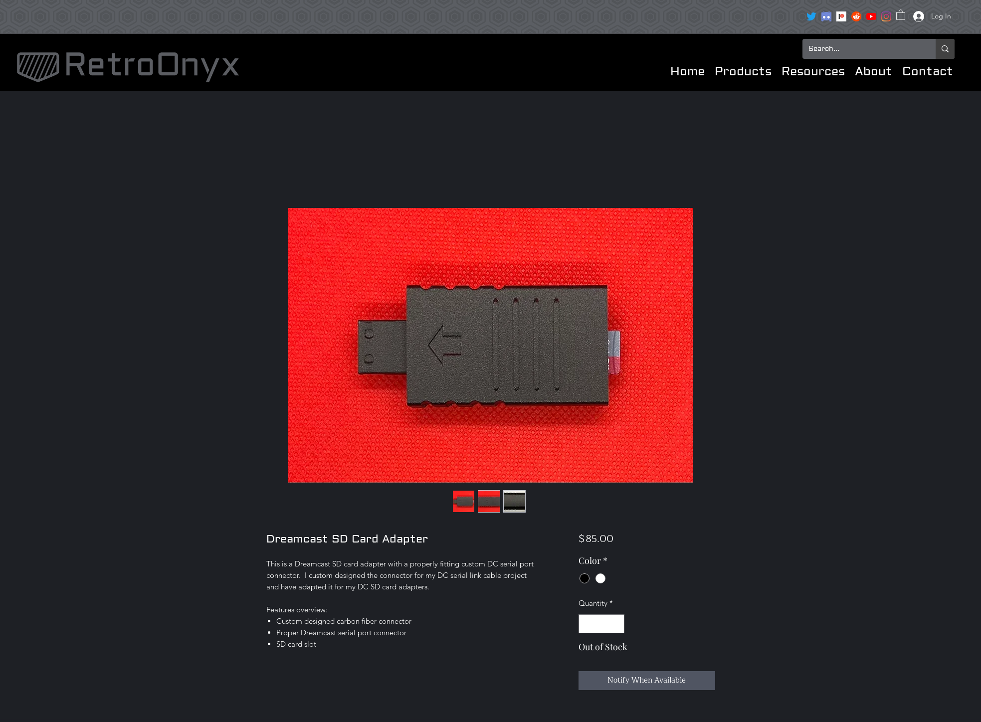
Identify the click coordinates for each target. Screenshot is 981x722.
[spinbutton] (601, 624)
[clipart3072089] (826, 16)
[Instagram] (886, 16)
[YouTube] (871, 16)
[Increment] (616, 624)
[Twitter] (811, 16)
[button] (900, 14)
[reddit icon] (856, 16)
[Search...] (861, 49)
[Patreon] (841, 16)
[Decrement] (586, 624)
